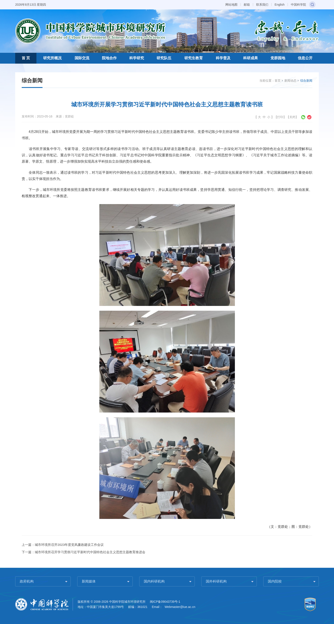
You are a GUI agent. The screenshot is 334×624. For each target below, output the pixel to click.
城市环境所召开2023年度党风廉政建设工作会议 (69, 544)
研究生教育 (193, 58)
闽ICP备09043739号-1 (165, 601)
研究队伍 (164, 58)
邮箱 (247, 4)
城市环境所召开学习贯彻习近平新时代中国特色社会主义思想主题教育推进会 (90, 552)
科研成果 (250, 58)
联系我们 (262, 4)
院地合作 (109, 58)
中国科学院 (298, 4)
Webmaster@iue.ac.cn (180, 607)
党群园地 (277, 58)
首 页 (26, 58)
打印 (280, 117)
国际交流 (82, 58)
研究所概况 (52, 58)
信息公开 (305, 58)
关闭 (292, 117)
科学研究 (136, 58)
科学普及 (223, 58)
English (280, 4)
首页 (278, 80)
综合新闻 (306, 80)
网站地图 (231, 4)
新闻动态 (290, 80)
